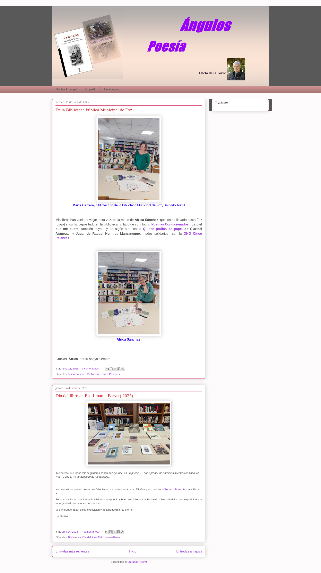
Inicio (132, 551)
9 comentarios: (91, 368)
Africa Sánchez (77, 374)
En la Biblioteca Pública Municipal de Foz (93, 109)
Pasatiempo (111, 89)
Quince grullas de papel (163, 229)
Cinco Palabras (111, 374)
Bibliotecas (93, 374)
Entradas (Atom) (137, 561)
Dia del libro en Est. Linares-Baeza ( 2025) (94, 395)
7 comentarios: (90, 531)
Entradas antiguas (189, 551)
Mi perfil (90, 89)
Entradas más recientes (72, 551)
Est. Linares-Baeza (109, 537)
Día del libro (90, 537)
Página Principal (67, 89)
